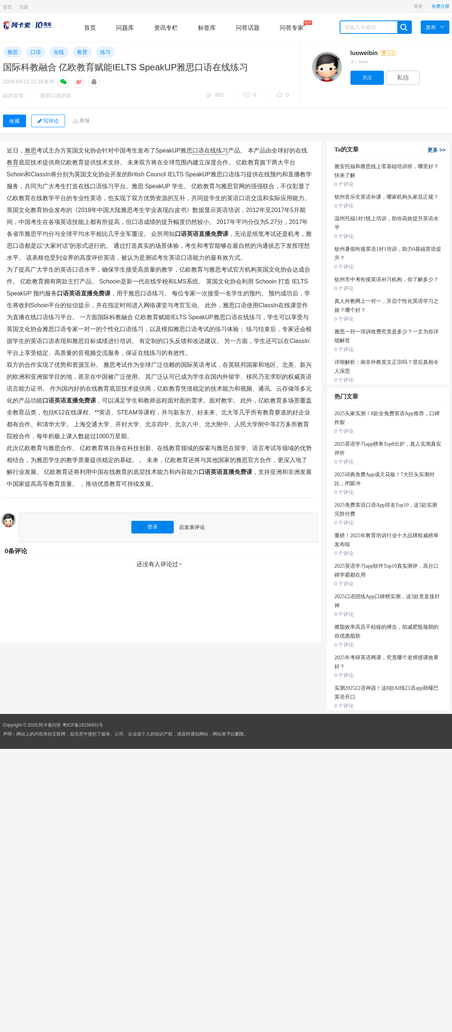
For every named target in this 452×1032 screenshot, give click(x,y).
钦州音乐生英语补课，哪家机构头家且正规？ (386, 197)
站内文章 (13, 96)
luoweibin (372, 53)
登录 (418, 6)
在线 (59, 52)
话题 (23, 7)
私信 (403, 77)
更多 (436, 150)
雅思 (12, 52)
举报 (84, 121)
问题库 (125, 28)
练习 (105, 52)
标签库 (207, 28)
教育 (82, 52)
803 (215, 95)
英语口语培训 (55, 96)
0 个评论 (344, 184)
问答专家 (292, 25)
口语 (36, 52)
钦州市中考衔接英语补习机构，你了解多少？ (386, 279)
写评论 (48, 121)
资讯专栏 (166, 28)
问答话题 (248, 28)
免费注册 (440, 6)
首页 (7, 7)
